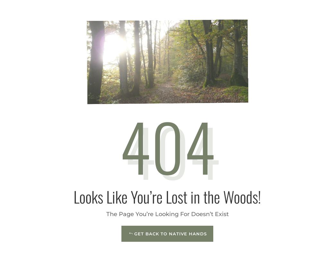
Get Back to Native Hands (170, 233)
